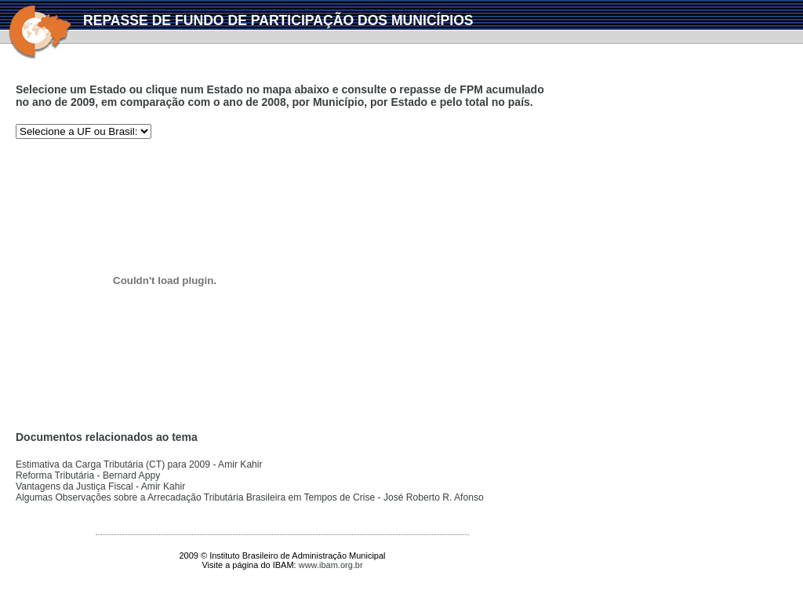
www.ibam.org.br (331, 565)
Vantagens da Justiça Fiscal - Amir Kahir (100, 486)
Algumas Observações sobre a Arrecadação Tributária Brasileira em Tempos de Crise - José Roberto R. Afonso (250, 497)
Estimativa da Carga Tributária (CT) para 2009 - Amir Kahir (139, 464)
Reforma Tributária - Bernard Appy (88, 475)
